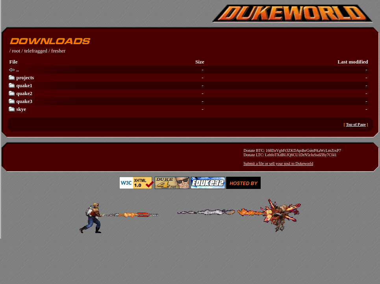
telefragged (35, 51)
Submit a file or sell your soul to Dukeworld (278, 163)
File (13, 62)
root (16, 51)
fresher (58, 51)
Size (199, 62)
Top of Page (355, 124)
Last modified (353, 62)
